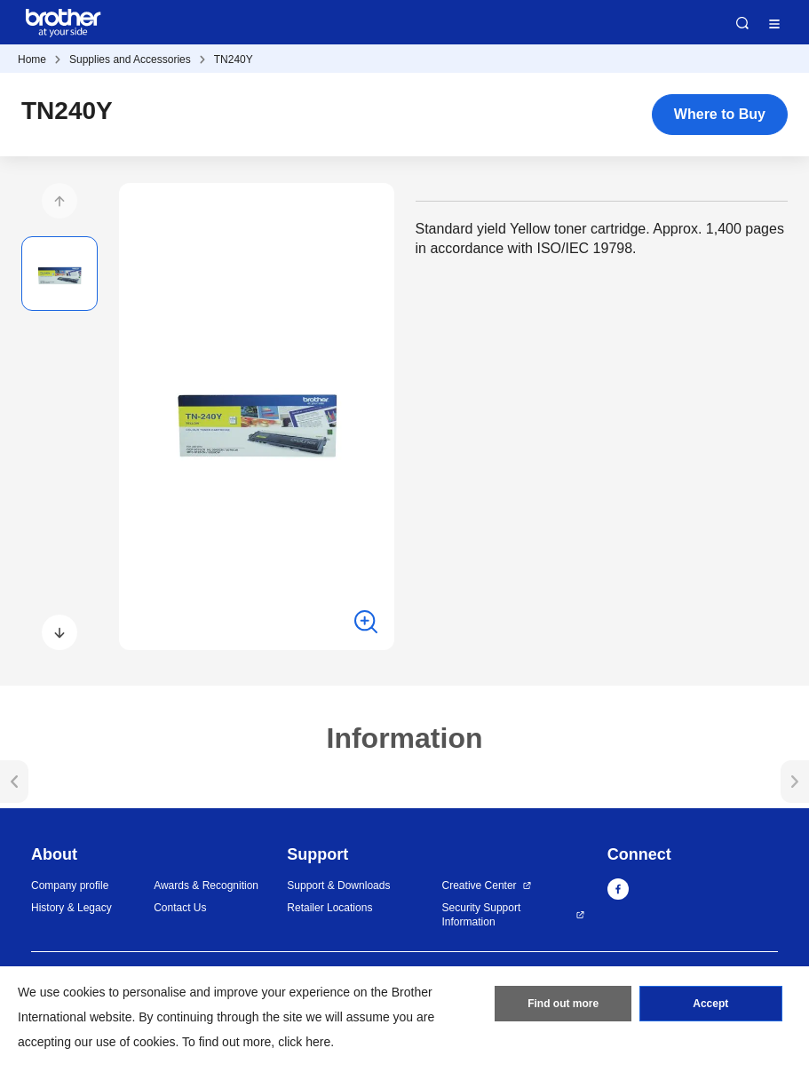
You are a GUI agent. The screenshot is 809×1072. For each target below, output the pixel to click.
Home (32, 59)
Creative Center (479, 885)
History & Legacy (71, 907)
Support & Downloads (338, 885)
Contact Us (180, 907)
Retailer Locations (329, 907)
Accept (710, 1003)
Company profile (69, 885)
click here (304, 1042)
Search (742, 23)
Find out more (563, 1003)
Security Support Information (481, 915)
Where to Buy (719, 114)
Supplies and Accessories (130, 59)
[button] (59, 200)
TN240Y (233, 59)
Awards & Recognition (206, 885)
